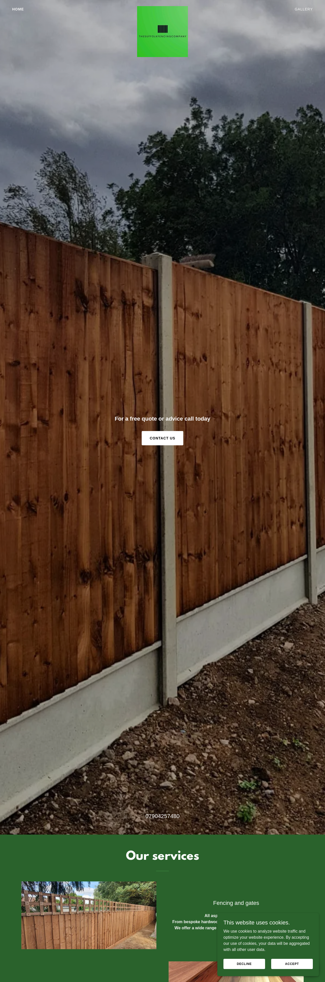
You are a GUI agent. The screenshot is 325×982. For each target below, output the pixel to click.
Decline (244, 963)
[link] (162, 8)
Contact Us (162, 438)
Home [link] (18, 9)
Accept (292, 963)
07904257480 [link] (162, 816)
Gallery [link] (304, 9)
